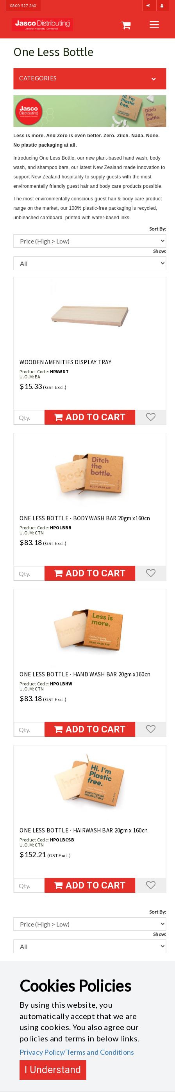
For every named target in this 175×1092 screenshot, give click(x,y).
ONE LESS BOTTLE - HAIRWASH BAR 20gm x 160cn (84, 830)
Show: (159, 251)
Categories (38, 78)
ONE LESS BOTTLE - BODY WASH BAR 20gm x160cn (85, 518)
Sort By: (157, 229)
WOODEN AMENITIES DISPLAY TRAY (65, 362)
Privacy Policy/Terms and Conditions (77, 1052)
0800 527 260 (23, 5)
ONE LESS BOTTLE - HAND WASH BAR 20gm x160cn (85, 674)
